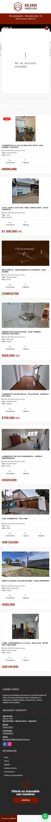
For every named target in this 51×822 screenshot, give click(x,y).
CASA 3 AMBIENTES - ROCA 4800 (15, 519)
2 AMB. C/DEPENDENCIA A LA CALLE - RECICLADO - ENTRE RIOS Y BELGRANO (25, 644)
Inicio (6, 757)
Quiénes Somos (10, 768)
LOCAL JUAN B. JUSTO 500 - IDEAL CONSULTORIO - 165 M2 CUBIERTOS (25, 209)
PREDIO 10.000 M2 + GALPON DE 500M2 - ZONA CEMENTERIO (25, 581)
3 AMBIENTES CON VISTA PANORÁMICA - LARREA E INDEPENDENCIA (22, 457)
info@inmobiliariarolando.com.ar (16, 739)
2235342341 (18, 16)
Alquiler (7, 764)
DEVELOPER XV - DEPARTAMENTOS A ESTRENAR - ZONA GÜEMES (24, 271)
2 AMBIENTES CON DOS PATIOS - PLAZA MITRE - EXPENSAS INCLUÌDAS (25, 395)
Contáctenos (9, 772)
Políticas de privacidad (13, 775)
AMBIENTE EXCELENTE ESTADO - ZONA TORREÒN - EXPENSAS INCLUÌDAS (22, 333)
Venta (6, 761)
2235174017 (33, 16)
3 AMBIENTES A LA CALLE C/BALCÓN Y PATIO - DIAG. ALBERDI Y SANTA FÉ (23, 146)
